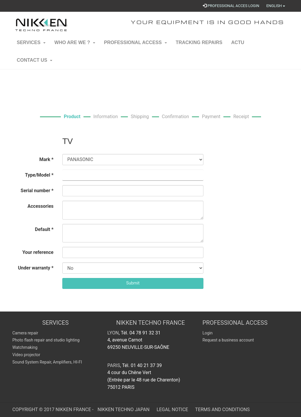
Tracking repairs (199, 45)
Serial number (37, 190)
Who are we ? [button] (75, 45)
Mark (46, 159)
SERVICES (55, 322)
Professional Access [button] (135, 45)
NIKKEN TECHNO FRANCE (150, 322)
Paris (113, 365)
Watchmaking (24, 347)
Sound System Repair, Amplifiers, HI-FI (47, 362)
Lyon (113, 333)
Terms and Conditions (222, 409)
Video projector (26, 354)
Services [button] (31, 45)
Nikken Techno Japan (124, 409)
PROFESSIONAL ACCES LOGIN (231, 6)
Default (44, 229)
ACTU (237, 45)
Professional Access (235, 322)
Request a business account (228, 340)
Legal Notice (173, 409)
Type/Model (39, 175)
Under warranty (35, 268)
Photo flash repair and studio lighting (46, 340)
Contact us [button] (34, 63)
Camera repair (25, 333)
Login (208, 333)
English (275, 6)
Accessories (40, 206)
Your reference (37, 252)
